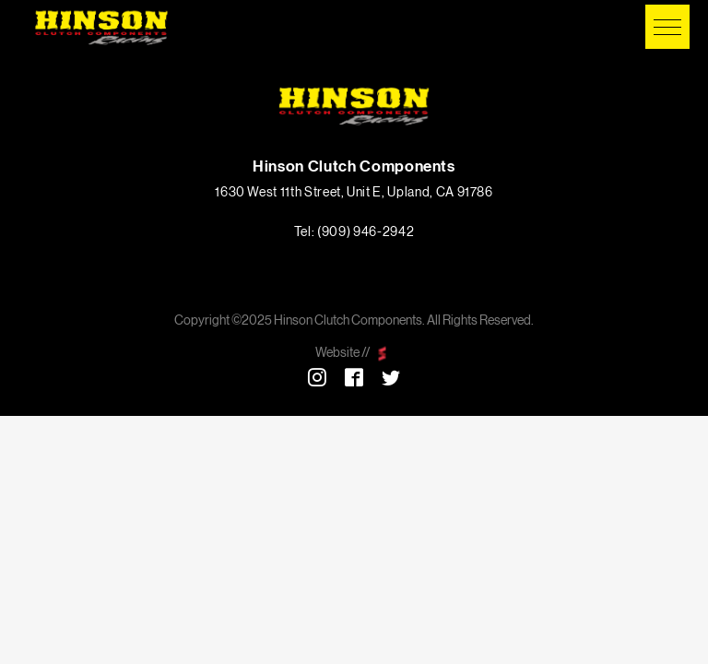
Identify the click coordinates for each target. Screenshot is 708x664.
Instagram (317, 377)
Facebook (354, 377)
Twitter (390, 377)
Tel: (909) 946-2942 (354, 232)
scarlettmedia (382, 353)
